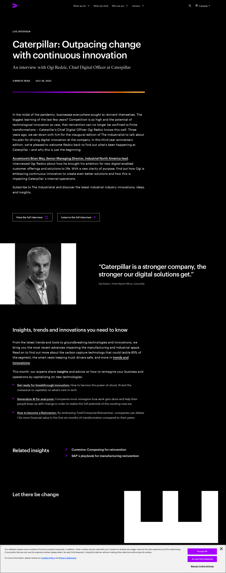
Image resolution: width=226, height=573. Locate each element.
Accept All (202, 551)
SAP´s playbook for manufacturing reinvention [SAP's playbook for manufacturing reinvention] (105, 455)
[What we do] (81, 5)
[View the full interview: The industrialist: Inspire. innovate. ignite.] (32, 217)
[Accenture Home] (22, 5)
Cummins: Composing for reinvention (99, 449)
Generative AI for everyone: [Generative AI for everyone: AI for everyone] (35, 399)
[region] (113, 559)
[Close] (221, 548)
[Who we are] (120, 5)
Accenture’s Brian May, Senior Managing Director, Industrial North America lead (70, 158)
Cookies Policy (48, 558)
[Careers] (138, 5)
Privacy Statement (67, 558)
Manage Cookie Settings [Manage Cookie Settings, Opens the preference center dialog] (202, 566)
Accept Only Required (202, 559)
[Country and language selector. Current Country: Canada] (203, 6)
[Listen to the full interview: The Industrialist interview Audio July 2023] (78, 217)
